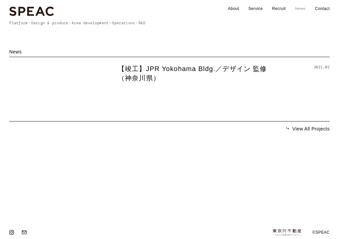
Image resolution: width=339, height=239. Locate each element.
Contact (322, 9)
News (300, 9)
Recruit (279, 9)
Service (256, 9)
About (233, 9)
